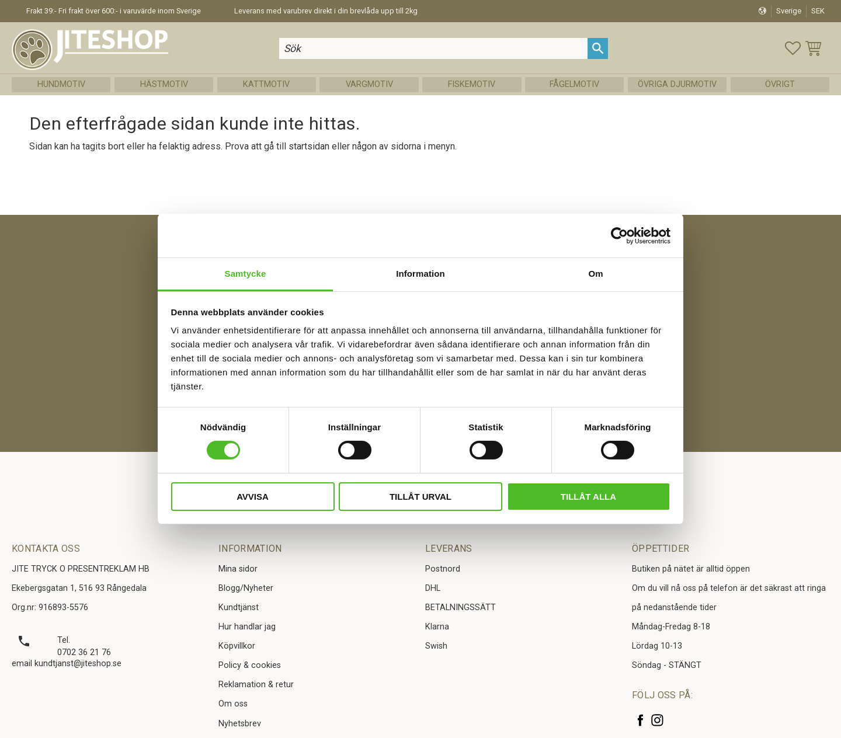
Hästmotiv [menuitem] (164, 84)
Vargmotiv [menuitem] (369, 84)
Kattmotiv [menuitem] (266, 84)
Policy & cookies (249, 665)
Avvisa (253, 497)
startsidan (309, 146)
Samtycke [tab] (245, 274)
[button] (793, 48)
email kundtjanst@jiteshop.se (66, 664)
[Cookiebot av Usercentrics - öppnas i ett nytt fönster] (619, 235)
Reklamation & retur (256, 685)
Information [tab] (420, 274)
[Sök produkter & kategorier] (433, 48)
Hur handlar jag (247, 627)
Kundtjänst (238, 607)
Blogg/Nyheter (245, 588)
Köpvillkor (236, 646)
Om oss (233, 704)
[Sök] (598, 48)
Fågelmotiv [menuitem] (574, 84)
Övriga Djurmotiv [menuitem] (677, 84)
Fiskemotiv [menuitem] (471, 84)
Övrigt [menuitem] (780, 84)
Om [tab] (595, 274)
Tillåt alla (588, 497)
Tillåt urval (420, 497)
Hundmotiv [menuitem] (61, 84)
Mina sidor (238, 569)
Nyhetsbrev (239, 724)
